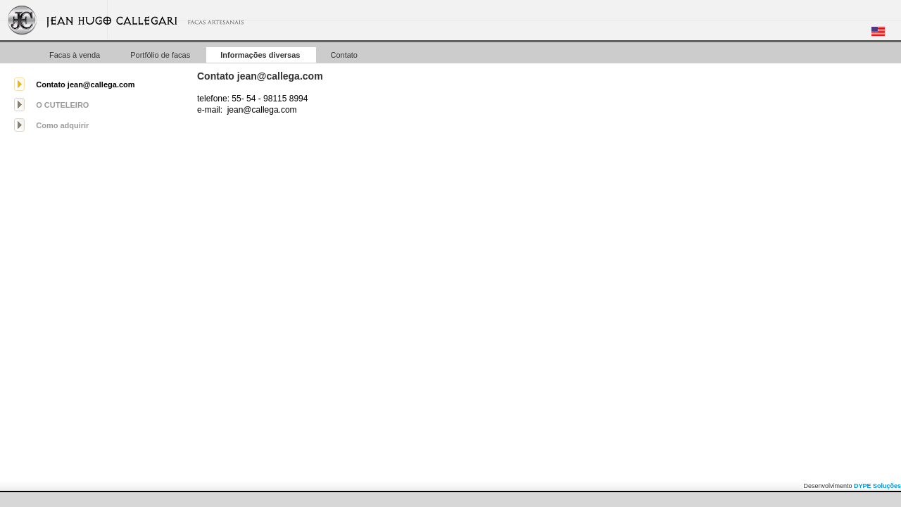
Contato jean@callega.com (85, 84)
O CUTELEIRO (62, 105)
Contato (344, 55)
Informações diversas (261, 55)
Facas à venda (75, 55)
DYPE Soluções (877, 485)
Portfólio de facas (161, 55)
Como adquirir (62, 125)
